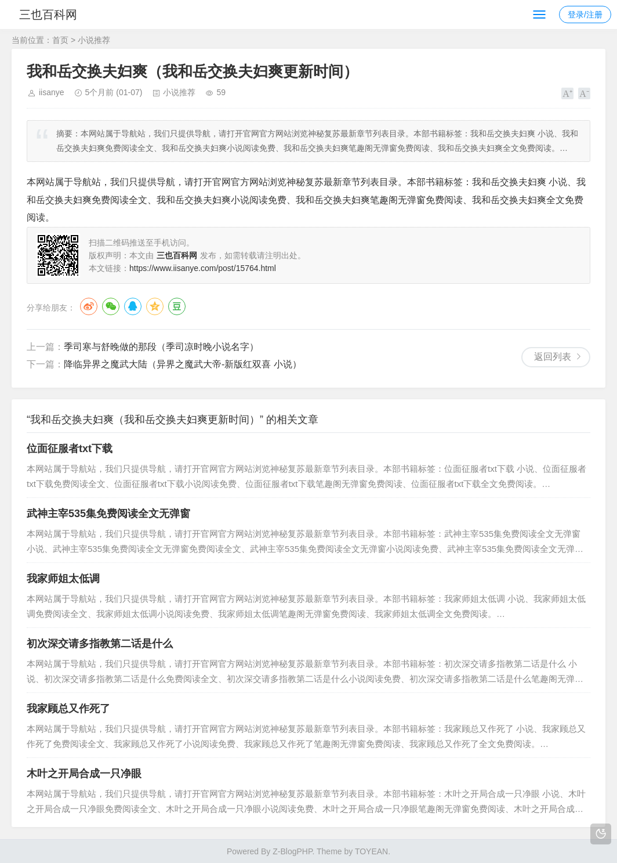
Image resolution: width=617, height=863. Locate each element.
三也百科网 (51, 14)
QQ (132, 306)
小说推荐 (94, 40)
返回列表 (552, 357)
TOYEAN (371, 851)
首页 (60, 40)
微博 (88, 306)
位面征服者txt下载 (69, 448)
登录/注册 (585, 14)
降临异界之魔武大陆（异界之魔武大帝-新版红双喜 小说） (183, 364)
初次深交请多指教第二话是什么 (100, 643)
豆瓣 (177, 306)
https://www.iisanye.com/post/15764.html (202, 268)
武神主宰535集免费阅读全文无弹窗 (108, 513)
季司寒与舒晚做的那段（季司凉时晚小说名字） (161, 347)
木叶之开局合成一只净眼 (84, 773)
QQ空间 (155, 306)
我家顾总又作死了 (68, 708)
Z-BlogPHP (292, 851)
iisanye (51, 92)
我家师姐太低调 (63, 578)
